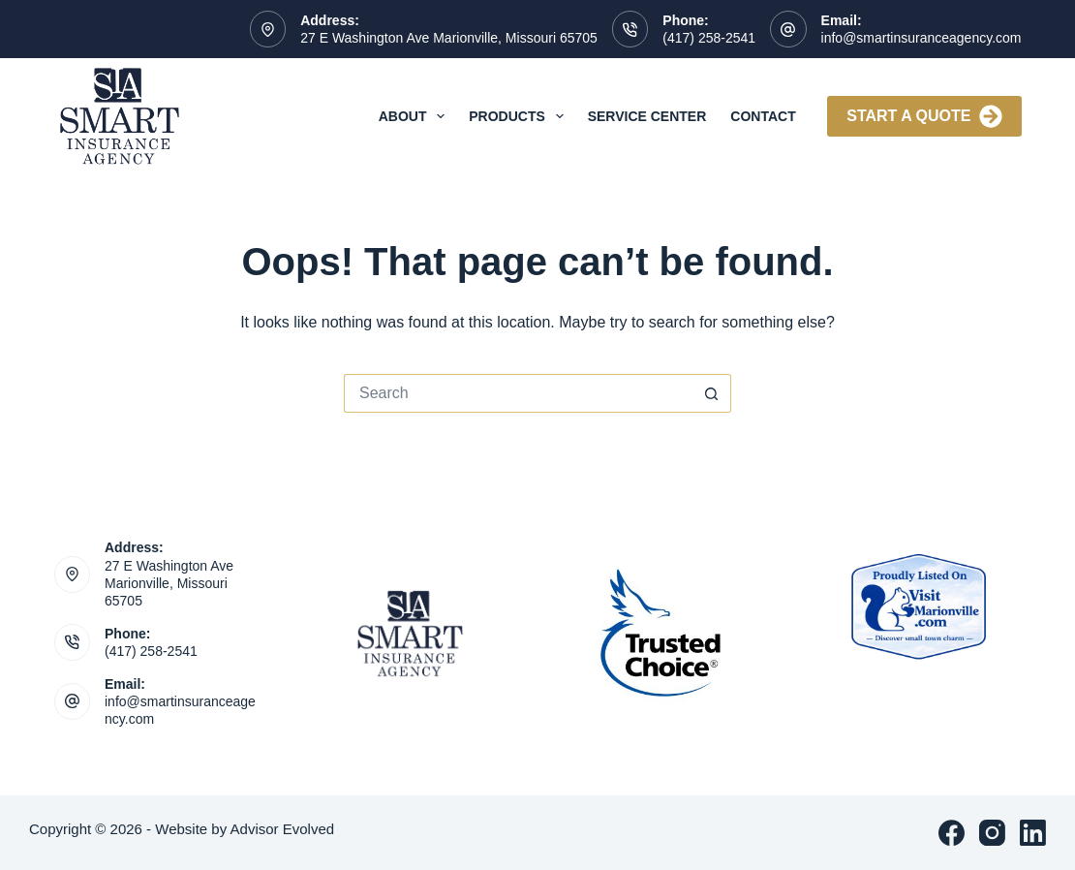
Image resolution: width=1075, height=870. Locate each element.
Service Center (647, 116)
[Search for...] (518, 393)
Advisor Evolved (282, 829)
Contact (762, 116)
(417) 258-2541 (708, 38)
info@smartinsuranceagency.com (921, 38)
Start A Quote (923, 116)
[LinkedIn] (1033, 833)
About (416, 116)
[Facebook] (951, 833)
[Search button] (711, 393)
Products (519, 116)
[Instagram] (992, 833)
